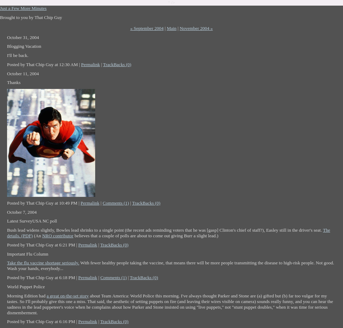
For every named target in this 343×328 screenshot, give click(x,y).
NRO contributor (57, 235)
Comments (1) (116, 203)
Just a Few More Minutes (23, 8)
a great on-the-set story (67, 295)
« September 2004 (147, 28)
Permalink (90, 64)
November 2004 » (196, 28)
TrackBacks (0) (117, 64)
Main (171, 28)
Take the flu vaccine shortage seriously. (43, 262)
